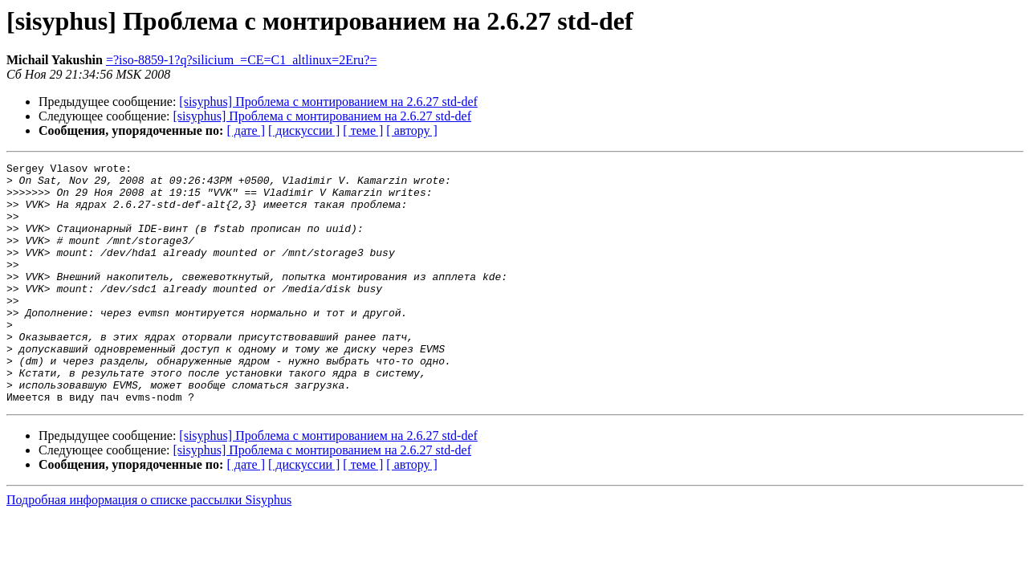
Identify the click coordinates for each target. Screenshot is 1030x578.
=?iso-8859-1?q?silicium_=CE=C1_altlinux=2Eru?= (241, 60)
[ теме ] (363, 130)
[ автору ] (411, 130)
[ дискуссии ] (304, 130)
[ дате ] (245, 130)
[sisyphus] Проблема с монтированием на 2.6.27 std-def (328, 101)
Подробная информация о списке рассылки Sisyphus (148, 548)
